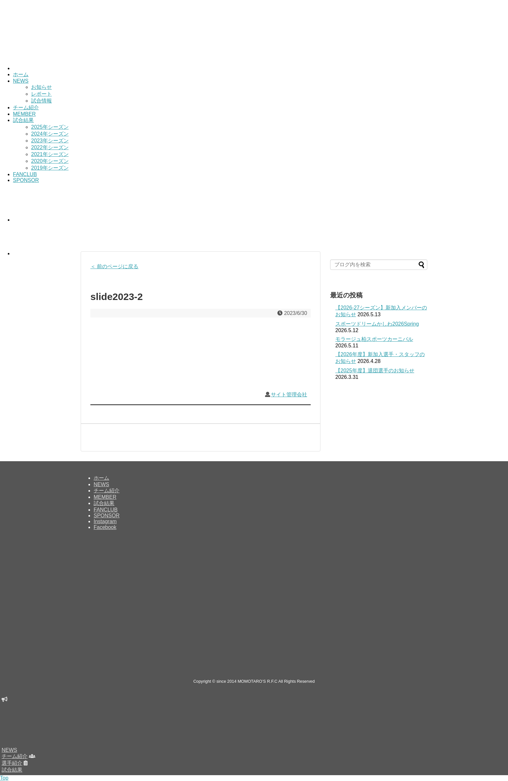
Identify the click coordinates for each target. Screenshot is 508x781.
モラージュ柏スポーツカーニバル (374, 339)
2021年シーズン (50, 154)
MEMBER (24, 114)
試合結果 (23, 120)
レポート (41, 94)
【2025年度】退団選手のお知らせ (374, 370)
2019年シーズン (50, 168)
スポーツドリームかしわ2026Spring (377, 324)
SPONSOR (26, 180)
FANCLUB (25, 174)
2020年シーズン (50, 161)
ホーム (21, 74)
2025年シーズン (50, 127)
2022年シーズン (50, 147)
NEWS (21, 81)
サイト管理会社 (289, 394)
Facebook (105, 527)
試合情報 (41, 100)
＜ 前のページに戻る (114, 266)
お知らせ (41, 87)
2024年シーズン (50, 134)
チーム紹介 (26, 107)
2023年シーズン (50, 140)
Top (4, 778)
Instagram (105, 521)
